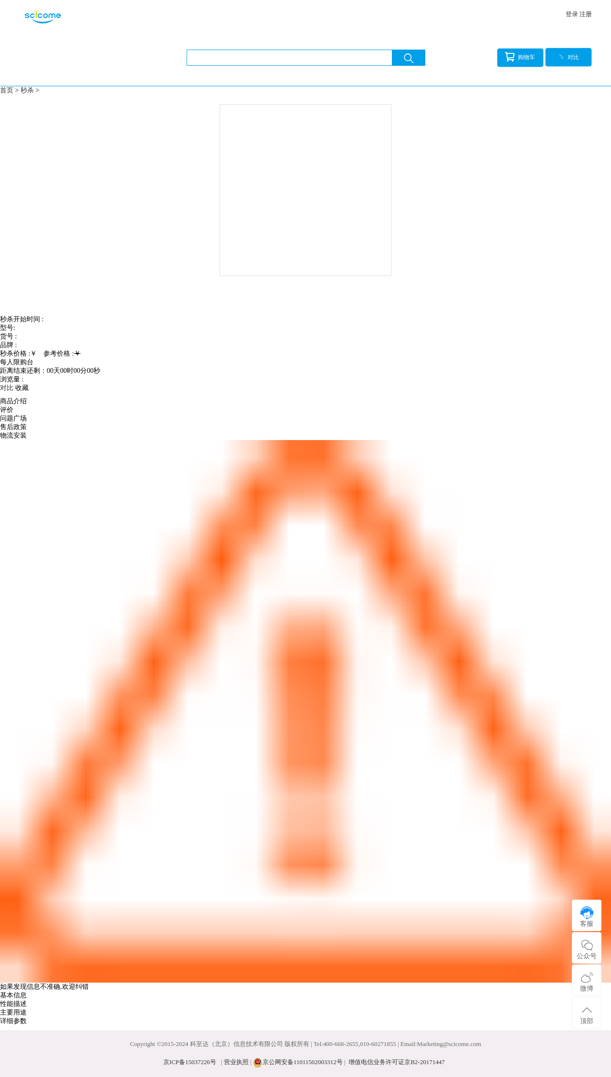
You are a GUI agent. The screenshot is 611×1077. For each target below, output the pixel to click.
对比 (568, 57)
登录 (572, 14)
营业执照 (236, 1062)
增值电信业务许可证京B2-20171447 (396, 1062)
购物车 (520, 57)
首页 (6, 90)
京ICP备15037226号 (189, 1062)
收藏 (22, 387)
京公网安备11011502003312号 (303, 1062)
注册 (585, 14)
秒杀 (27, 90)
